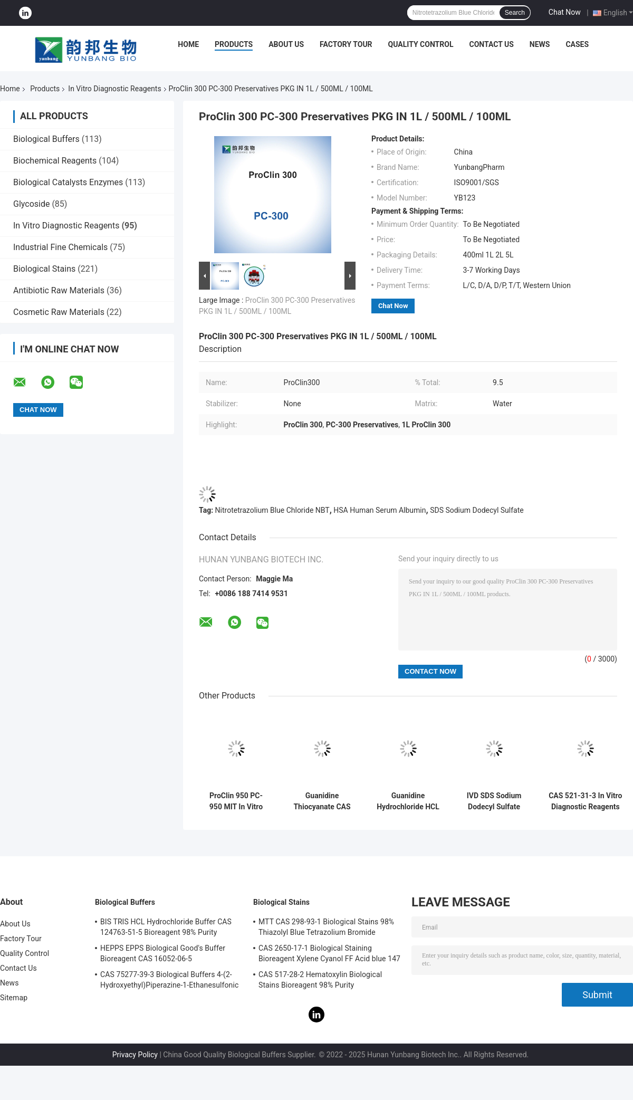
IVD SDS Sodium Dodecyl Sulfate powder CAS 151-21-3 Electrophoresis (494, 801)
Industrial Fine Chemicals (60, 247)
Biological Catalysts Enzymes (68, 182)
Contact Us (491, 44)
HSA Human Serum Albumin (379, 510)
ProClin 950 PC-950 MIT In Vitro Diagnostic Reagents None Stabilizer (236, 801)
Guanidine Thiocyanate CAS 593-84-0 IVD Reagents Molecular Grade (321, 801)
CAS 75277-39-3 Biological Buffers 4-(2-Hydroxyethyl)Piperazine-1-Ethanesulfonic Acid (169, 981)
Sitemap (13, 997)
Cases (577, 44)
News (540, 44)
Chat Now (565, 12)
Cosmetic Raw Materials (58, 312)
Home (188, 44)
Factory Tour (346, 44)
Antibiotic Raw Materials (58, 290)
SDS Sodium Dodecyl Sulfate (477, 510)
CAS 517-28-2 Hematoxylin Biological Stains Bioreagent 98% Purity (320, 979)
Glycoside (31, 204)
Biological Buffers (46, 139)
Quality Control (421, 44)
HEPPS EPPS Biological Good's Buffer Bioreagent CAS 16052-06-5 (162, 953)
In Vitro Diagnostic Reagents (114, 88)
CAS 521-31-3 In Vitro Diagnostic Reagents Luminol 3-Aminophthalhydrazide (585, 801)
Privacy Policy (135, 1054)
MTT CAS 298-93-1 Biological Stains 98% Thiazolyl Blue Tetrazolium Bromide (326, 926)
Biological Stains (44, 269)
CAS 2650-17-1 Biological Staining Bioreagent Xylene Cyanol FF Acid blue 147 (329, 953)
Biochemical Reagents (55, 161)
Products (234, 44)
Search (515, 12)
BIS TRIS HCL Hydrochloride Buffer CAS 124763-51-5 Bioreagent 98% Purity (166, 926)
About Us (286, 44)
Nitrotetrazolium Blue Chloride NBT (272, 510)
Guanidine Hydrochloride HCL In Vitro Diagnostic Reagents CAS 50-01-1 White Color (408, 801)
